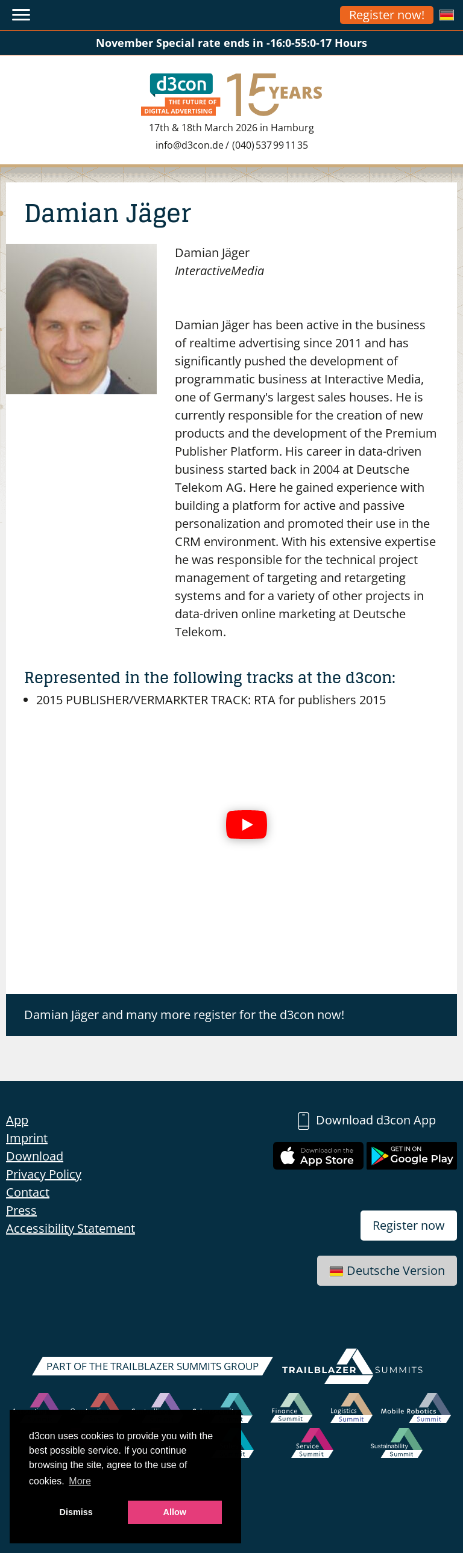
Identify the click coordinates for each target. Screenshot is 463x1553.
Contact (27, 1192)
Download (34, 1156)
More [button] (79, 1481)
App (17, 1120)
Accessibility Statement (70, 1228)
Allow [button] (174, 1512)
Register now (409, 1225)
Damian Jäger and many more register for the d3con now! (184, 1014)
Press (21, 1210)
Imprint (27, 1138)
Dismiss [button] (76, 1512)
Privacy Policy (43, 1174)
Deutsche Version (387, 1270)
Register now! (386, 15)
